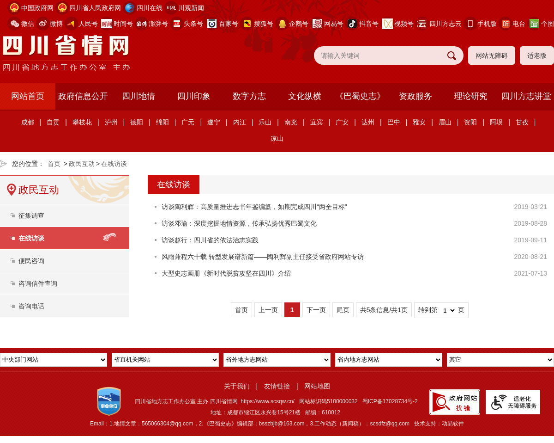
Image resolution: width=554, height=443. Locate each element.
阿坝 (496, 122)
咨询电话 (31, 306)
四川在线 (150, 8)
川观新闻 (191, 8)
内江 (239, 122)
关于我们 (237, 386)
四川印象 (194, 96)
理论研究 (471, 96)
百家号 (228, 23)
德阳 (136, 122)
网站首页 (27, 96)
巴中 (393, 122)
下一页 (316, 310)
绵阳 (162, 122)
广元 (187, 122)
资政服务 (415, 96)
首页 (54, 163)
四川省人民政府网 (95, 8)
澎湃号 (158, 23)
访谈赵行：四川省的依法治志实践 (210, 240)
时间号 (123, 23)
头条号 (193, 23)
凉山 (277, 138)
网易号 (333, 23)
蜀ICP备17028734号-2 (390, 401)
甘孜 (522, 122)
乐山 (265, 122)
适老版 (537, 55)
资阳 (470, 122)
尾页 (343, 310)
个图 (547, 23)
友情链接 (277, 386)
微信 (27, 23)
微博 (56, 23)
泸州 (111, 122)
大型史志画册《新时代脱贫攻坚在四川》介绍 (226, 273)
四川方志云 (445, 23)
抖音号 (369, 23)
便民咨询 (31, 261)
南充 (290, 122)
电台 (518, 23)
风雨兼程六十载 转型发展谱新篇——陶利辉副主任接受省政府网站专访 (263, 256)
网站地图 (317, 386)
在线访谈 (114, 163)
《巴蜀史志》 (360, 96)
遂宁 (213, 122)
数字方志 (249, 96)
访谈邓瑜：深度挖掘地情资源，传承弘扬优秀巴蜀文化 (239, 223)
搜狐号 (263, 23)
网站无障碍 (492, 55)
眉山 (445, 122)
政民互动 (82, 163)
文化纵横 (304, 96)
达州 (367, 122)
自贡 (53, 122)
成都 (27, 122)
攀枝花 (82, 122)
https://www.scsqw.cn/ (268, 401)
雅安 (419, 122)
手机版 (487, 23)
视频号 (404, 23)
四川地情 (138, 96)
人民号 (88, 23)
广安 (342, 122)
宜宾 (316, 122)
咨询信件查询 (37, 283)
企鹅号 (298, 23)
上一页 (268, 310)
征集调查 (31, 215)
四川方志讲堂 (526, 96)
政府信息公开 (83, 96)
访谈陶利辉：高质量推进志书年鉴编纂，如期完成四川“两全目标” (254, 206)
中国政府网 (37, 8)
